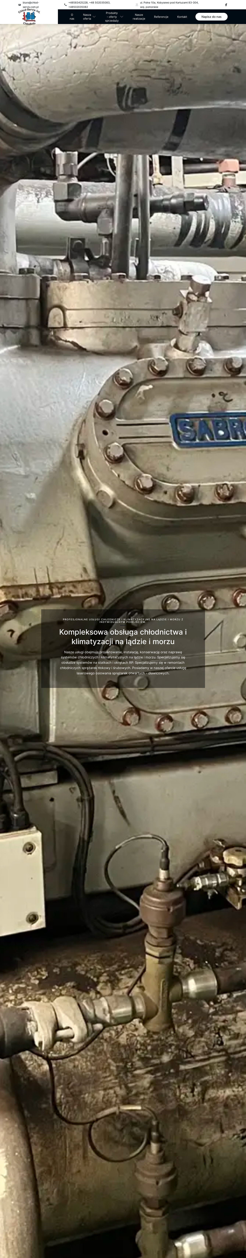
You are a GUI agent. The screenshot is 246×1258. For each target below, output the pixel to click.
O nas (72, 16)
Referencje (161, 17)
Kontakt (182, 17)
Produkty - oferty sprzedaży (112, 16)
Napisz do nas (212, 17)
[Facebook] (226, 4)
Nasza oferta (87, 16)
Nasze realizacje (139, 16)
